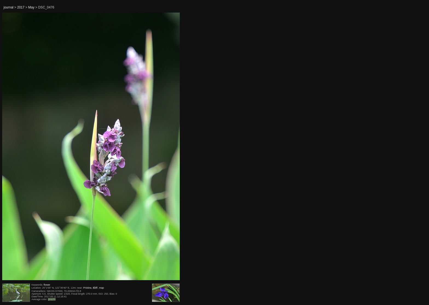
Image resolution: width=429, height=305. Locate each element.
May (31, 7)
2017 (21, 7)
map (101, 287)
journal (8, 7)
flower (47, 284)
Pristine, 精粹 (90, 287)
